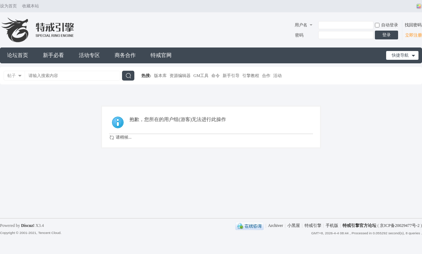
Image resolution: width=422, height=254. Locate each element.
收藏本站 (30, 6)
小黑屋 (293, 225)
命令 (215, 75)
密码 (299, 35)
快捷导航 (400, 55)
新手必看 (53, 55)
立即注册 (413, 35)
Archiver (275, 225)
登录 (386, 34)
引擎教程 (250, 75)
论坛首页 (17, 55)
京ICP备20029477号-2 (400, 225)
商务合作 (125, 55)
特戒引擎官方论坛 (359, 225)
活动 (277, 75)
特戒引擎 (313, 225)
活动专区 (89, 55)
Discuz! (27, 225)
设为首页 (8, 6)
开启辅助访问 (412, 6)
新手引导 (231, 75)
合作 (266, 75)
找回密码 (413, 25)
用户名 (301, 25)
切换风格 (418, 6)
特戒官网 (161, 55)
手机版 (332, 225)
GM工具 (201, 75)
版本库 (160, 75)
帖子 (11, 75)
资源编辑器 (180, 75)
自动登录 (386, 25)
